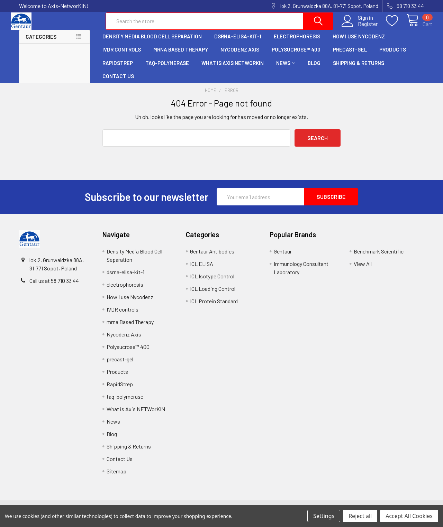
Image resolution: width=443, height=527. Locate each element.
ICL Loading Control (212, 295)
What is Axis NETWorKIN (232, 69)
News (285, 69)
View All (363, 270)
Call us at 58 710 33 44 (54, 287)
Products (392, 56)
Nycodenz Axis (239, 56)
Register (359, 28)
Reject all (360, 516)
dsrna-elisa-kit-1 (237, 42)
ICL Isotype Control (212, 282)
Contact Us (118, 82)
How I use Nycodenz (359, 42)
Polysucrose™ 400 (296, 56)
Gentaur (283, 257)
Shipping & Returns (358, 69)
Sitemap (116, 477)
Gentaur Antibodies (212, 257)
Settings (323, 516)
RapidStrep (117, 69)
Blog (314, 69)
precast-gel (350, 56)
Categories (41, 43)
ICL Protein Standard (214, 307)
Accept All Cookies (409, 516)
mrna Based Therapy (180, 56)
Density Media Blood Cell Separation (152, 42)
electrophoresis (297, 42)
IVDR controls (121, 56)
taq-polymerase (167, 69)
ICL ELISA (201, 270)
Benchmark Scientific (379, 257)
